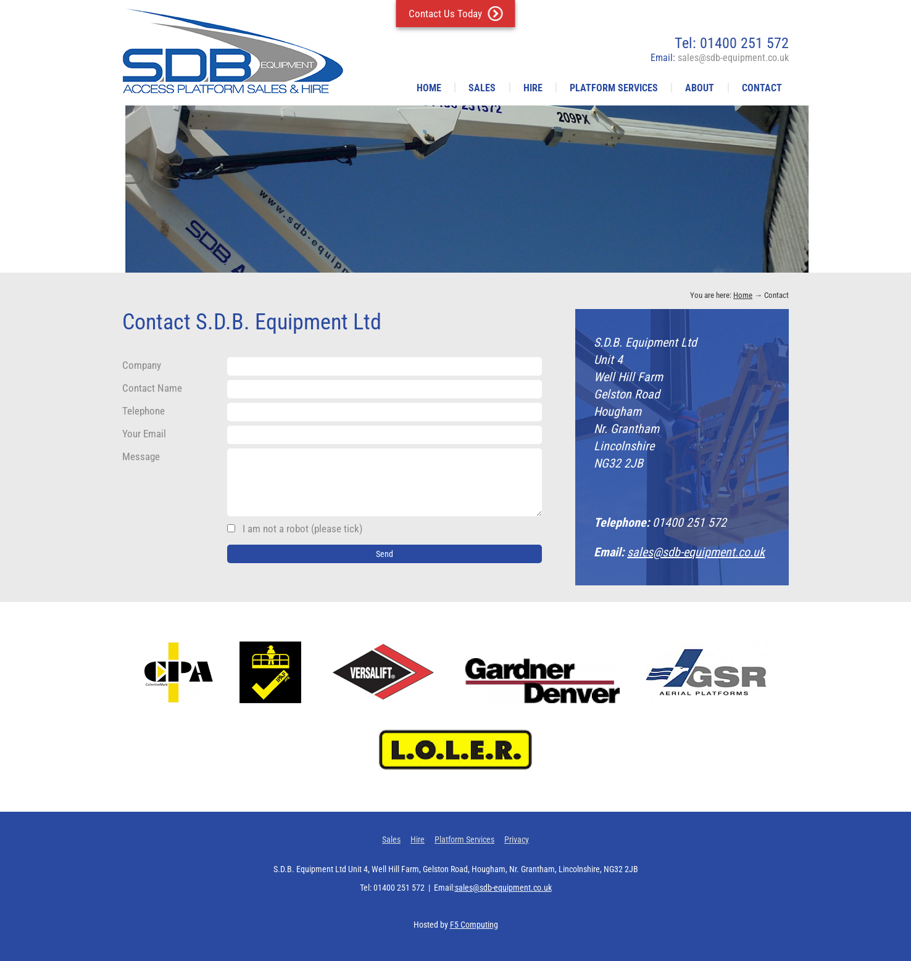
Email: (720, 58)
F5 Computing (474, 925)
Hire (533, 88)
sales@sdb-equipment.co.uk (696, 552)
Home (429, 88)
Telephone (143, 411)
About (699, 88)
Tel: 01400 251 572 (732, 43)
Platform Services (614, 88)
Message (141, 456)
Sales (482, 88)
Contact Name (152, 388)
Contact (762, 88)
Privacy (516, 839)
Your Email (144, 433)
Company (141, 365)
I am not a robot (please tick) (294, 528)
